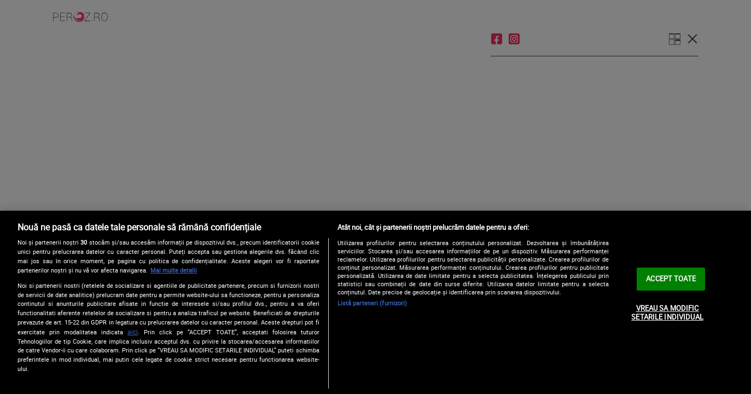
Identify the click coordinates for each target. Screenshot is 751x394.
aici (132, 332)
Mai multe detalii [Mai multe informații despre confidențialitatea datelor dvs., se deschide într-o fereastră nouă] (173, 270)
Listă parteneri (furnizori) (372, 303)
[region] (375, 302)
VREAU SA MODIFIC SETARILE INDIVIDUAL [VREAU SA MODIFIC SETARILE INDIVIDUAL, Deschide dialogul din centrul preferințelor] (667, 312)
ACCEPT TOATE (671, 278)
